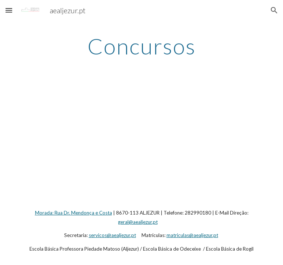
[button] (9, 10)
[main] (141, 46)
